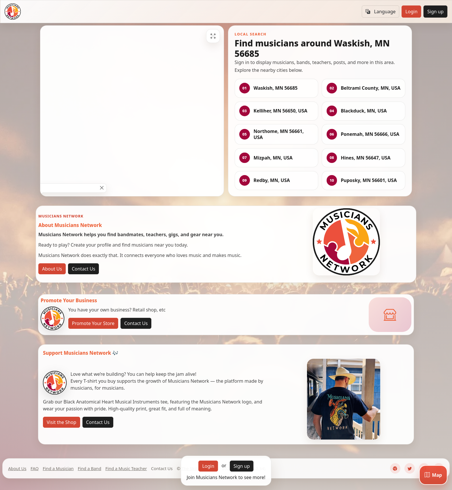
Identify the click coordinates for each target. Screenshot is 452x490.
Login (411, 11)
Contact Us (83, 269)
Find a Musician (58, 468)
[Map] (433, 475)
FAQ (35, 468)
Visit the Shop (61, 422)
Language (381, 11)
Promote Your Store (93, 323)
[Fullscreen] (213, 36)
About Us (52, 269)
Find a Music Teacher (126, 468)
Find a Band (89, 468)
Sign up (435, 11)
